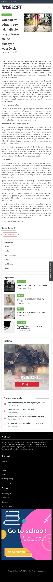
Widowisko (5, 498)
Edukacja (7, 268)
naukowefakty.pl (6, 483)
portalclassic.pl (8, 264)
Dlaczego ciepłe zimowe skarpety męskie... (30, 300)
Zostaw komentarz (10, 235)
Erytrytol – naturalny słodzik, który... (31, 312)
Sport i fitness (6, 15)
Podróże (6, 260)
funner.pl (4, 474)
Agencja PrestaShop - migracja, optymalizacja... (29, 327)
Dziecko (6, 251)
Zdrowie (6, 247)
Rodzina (4, 470)
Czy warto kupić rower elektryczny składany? (26, 423)
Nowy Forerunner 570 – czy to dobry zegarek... (26, 416)
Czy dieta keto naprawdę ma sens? (21, 410)
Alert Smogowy (6, 493)
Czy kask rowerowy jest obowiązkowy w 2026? (26, 403)
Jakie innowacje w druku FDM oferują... (32, 285)
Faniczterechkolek (7, 506)
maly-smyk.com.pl (10, 255)
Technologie (21, 282)
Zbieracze (4, 502)
